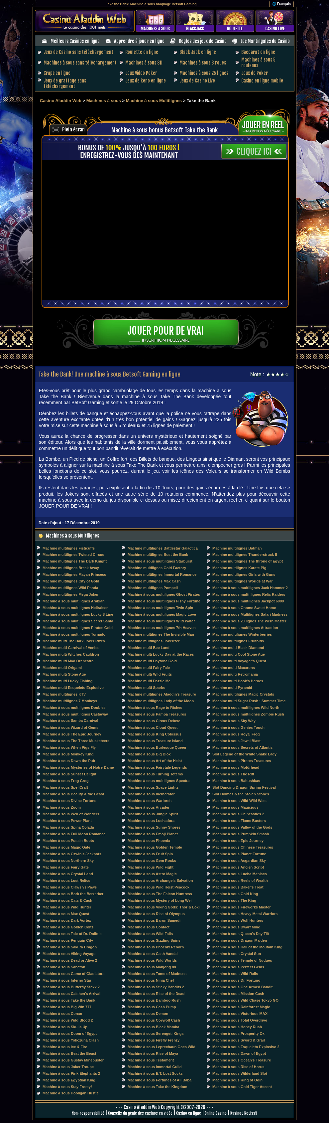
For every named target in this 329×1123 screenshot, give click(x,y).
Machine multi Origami (62, 668)
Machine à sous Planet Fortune (239, 854)
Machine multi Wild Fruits (150, 674)
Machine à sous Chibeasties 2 (238, 814)
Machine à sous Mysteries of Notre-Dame (78, 767)
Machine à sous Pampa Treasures (157, 714)
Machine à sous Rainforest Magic (241, 1007)
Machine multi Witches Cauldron (71, 654)
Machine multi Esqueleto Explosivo (73, 688)
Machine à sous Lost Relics (66, 880)
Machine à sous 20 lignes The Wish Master (249, 621)
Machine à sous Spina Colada (68, 827)
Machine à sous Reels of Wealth (240, 880)
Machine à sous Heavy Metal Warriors (244, 914)
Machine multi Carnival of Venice (71, 648)
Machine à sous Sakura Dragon (70, 947)
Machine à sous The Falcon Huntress (160, 894)
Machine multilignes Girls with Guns (243, 574)
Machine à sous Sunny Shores (154, 827)
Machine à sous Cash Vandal (152, 954)
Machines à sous (103, 100)
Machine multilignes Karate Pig (239, 568)
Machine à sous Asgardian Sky (239, 861)
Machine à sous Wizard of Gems (70, 727)
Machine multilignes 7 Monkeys (70, 701)
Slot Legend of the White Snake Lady (244, 754)
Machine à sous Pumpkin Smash (240, 834)
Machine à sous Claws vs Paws (70, 887)
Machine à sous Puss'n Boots (68, 841)
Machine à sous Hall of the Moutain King (247, 947)
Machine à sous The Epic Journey (72, 734)
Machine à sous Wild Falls (150, 934)
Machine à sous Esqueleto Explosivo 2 (245, 1047)
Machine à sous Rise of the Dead (156, 994)
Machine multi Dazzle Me (149, 681)
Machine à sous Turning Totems (155, 774)
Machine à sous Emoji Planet (153, 834)
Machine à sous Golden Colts (68, 927)
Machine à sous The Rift (233, 774)
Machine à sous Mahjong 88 (152, 967)
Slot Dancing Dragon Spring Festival (244, 787)
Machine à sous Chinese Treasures (242, 847)
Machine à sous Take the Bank (69, 1000)
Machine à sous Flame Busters (239, 821)
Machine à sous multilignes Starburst (160, 561)
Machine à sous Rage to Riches (155, 708)
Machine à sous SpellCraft (65, 787)
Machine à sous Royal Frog (236, 734)
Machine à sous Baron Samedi (154, 920)
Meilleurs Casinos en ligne (75, 41)
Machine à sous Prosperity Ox (238, 1034)
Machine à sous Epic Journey (238, 841)
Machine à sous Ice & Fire (65, 1047)
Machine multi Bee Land (148, 648)
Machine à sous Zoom (62, 807)
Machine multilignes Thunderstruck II (244, 555)
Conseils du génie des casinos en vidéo (140, 1113)
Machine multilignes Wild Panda (70, 588)
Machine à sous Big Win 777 (67, 1007)
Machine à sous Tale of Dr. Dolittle (72, 934)
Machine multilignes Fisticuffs (69, 548)
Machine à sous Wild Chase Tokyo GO (245, 1000)
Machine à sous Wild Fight (150, 867)
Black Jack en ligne (197, 52)
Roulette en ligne (141, 52)
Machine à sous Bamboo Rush (154, 1000)
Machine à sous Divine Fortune (69, 801)
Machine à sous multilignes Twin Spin (160, 608)
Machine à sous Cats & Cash (67, 900)
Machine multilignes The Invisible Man (161, 634)
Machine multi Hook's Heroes (237, 681)
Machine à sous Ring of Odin (237, 1080)
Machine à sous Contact (148, 927)
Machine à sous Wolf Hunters (237, 920)
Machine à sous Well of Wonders (71, 814)
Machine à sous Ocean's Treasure (241, 1060)
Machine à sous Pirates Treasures (241, 761)
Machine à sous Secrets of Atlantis (242, 747)
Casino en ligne (188, 1113)
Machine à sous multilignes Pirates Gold (78, 628)
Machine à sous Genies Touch (238, 727)
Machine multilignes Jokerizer (154, 641)
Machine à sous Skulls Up (65, 1027)
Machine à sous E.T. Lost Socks (155, 1073)
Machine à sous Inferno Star (67, 980)
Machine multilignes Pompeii (153, 588)
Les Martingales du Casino (265, 41)
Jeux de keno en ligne (145, 80)
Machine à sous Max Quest (66, 914)
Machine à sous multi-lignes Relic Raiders (248, 594)
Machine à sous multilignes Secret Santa (78, 621)
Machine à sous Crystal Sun (236, 954)
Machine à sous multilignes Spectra (158, 781)
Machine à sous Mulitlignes (154, 100)
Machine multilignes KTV (64, 694)
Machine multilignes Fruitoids (238, 641)
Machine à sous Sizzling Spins (154, 940)
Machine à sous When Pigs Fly (69, 747)
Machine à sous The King (234, 900)
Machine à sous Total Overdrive (239, 1020)
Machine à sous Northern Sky (68, 861)
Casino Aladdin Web (60, 100)
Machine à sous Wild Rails (235, 974)
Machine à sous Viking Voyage (69, 954)
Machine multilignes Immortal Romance (162, 574)
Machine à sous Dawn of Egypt (239, 1053)
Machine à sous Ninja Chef (151, 980)
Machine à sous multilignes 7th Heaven (162, 628)
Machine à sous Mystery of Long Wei (159, 900)
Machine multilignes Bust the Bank (158, 555)
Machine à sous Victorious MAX (240, 1014)
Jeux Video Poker (141, 73)
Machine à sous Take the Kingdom (157, 1087)
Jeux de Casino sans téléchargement (78, 52)
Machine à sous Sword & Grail (238, 1040)
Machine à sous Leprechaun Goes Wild (161, 1047)
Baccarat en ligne (258, 52)
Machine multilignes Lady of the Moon (161, 701)
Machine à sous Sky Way (234, 721)
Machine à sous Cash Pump (152, 1007)
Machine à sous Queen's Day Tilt (240, 934)
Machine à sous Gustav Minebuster (73, 1060)
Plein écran (73, 129)
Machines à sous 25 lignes (203, 73)
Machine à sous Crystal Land (68, 874)
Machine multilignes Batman (237, 548)
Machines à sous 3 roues (202, 63)
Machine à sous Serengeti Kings (156, 1034)
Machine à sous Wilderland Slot (239, 1073)
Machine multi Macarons (233, 668)
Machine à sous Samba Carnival (70, 720)
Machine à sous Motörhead (235, 767)
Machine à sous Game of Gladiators (73, 974)
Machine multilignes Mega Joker (71, 594)
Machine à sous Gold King (235, 894)
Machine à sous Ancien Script (238, 867)
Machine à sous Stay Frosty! (67, 1087)
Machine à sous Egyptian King (69, 1080)
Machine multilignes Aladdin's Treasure (162, 694)
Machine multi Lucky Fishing (67, 681)
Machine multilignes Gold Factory (157, 568)
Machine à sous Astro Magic (152, 874)
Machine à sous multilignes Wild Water (161, 621)
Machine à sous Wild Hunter (67, 907)
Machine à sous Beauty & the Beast (73, 794)
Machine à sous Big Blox (149, 754)
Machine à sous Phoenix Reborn (156, 947)
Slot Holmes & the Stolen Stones (240, 794)
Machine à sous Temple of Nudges (242, 960)
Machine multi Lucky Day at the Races (161, 654)
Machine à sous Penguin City (68, 940)
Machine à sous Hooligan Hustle (71, 1093)
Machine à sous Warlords (149, 801)
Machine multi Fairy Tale (149, 668)
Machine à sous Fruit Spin (150, 854)
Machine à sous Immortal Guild (155, 1067)
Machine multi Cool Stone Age (238, 654)
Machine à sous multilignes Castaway (75, 714)
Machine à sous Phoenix (149, 841)
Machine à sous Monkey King (68, 754)
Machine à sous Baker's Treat (238, 887)
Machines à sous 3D (143, 63)
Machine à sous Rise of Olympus (156, 914)
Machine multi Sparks (146, 688)
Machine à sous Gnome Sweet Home (244, 608)
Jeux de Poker (254, 73)
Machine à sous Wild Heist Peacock (158, 887)
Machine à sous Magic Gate (66, 847)
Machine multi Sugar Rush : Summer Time (248, 701)
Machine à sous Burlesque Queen (157, 747)
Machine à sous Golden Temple (155, 847)
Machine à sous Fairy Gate (66, 867)
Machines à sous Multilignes (72, 536)
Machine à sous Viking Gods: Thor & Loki (164, 907)
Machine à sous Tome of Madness (157, 974)
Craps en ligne (57, 73)
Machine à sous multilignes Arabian (74, 601)
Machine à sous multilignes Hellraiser (75, 608)
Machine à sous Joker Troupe (68, 1067)
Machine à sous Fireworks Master (241, 907)
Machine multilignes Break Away (71, 568)
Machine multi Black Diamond (238, 648)
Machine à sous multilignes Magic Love (162, 614)
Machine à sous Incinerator (151, 794)
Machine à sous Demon (148, 1014)
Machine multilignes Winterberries (242, 634)
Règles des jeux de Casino (203, 41)
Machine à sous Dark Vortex (67, 920)
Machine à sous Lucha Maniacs (239, 874)
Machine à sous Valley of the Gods (242, 827)
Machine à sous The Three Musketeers (76, 741)
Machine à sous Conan (62, 1014)
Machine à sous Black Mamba (153, 1027)
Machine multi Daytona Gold (152, 661)
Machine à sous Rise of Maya (153, 1053)
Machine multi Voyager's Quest (239, 661)
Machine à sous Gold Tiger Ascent (242, 1087)
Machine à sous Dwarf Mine (236, 927)
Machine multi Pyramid (232, 688)
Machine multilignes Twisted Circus (73, 555)
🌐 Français (281, 4)
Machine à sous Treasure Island (155, 741)
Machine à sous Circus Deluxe (154, 721)
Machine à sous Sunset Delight (69, 774)
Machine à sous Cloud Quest (152, 727)
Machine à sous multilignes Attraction (245, 628)
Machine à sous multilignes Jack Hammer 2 (250, 588)
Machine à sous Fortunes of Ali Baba (159, 1080)
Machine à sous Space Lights (153, 787)
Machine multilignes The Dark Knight (75, 561)
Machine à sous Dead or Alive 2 (70, 960)
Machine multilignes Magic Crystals (243, 694)
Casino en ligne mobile (262, 80)
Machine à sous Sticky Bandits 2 (156, 987)
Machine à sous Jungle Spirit (153, 814)
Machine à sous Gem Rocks (152, 861)
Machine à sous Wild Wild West (239, 801)
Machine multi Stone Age (64, 674)
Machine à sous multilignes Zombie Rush (248, 714)
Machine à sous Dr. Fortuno (236, 980)
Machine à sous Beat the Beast (69, 1053)
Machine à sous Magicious (235, 807)
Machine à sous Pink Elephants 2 (71, 1073)
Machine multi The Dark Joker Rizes (74, 641)
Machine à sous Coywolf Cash (154, 1020)
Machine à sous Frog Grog (66, 781)
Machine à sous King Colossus (154, 734)
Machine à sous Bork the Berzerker (73, 894)
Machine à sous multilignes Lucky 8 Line (78, 614)
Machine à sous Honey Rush (237, 1027)
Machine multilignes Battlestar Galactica (163, 548)
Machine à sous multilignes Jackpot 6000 (248, 601)
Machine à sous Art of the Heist (155, 761)
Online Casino (216, 1113)
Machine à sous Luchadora (151, 821)
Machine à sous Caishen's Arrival (71, 994)
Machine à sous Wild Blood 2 (68, 1020)
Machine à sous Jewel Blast (236, 741)
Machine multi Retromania (235, 674)
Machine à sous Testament (151, 1060)
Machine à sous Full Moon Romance (74, 834)
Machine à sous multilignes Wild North (245, 708)
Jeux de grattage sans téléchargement (65, 83)
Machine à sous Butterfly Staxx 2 (71, 987)
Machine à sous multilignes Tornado (74, 634)
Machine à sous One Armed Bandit (242, 987)
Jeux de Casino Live (197, 80)
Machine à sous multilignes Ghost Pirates (164, 594)
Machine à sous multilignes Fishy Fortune (164, 601)
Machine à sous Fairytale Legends (157, 767)
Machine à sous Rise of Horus (238, 1067)
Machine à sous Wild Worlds (152, 960)
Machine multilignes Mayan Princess (74, 574)
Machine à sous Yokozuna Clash (71, 1040)
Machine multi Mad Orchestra (68, 661)
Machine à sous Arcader (148, 807)
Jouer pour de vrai (165, 331)
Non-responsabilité (88, 1113)
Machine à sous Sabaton (64, 967)
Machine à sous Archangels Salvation (160, 880)
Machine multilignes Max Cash (154, 581)
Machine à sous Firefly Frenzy (154, 1040)
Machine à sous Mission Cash (238, 994)
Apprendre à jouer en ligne (139, 41)
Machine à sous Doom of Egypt (70, 1034)
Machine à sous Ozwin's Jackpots (72, 854)
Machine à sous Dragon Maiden (239, 940)
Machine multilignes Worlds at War (242, 581)
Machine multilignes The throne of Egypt (247, 561)
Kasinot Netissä (243, 1113)
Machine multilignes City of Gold (71, 581)
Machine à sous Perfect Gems (238, 967)
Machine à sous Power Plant (67, 821)
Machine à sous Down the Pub (69, 761)
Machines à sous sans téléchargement (80, 63)
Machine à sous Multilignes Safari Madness (249, 614)
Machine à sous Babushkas (236, 781)
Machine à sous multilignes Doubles (74, 708)
